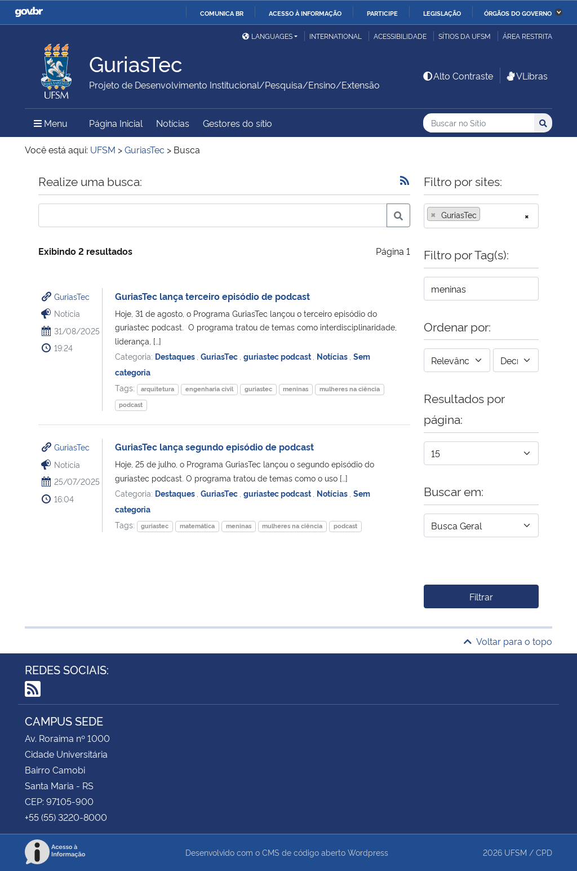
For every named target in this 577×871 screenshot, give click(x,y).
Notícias (172, 123)
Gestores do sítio (237, 123)
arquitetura (157, 388)
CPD (544, 852)
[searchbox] (486, 215)
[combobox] (481, 216)
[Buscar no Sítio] (479, 123)
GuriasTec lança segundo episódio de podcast (214, 446)
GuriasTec (72, 296)
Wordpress (368, 852)
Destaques (176, 356)
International (335, 36)
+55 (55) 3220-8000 (66, 817)
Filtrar (481, 596)
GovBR (29, 12)
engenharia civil (209, 388)
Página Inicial (116, 123)
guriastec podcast (278, 356)
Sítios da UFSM (464, 36)
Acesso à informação (305, 12)
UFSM (515, 852)
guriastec (258, 388)
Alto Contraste (457, 75)
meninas (295, 388)
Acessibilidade (400, 36)
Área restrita (527, 36)
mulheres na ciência (349, 388)
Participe (382, 12)
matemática (197, 525)
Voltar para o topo (508, 641)
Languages (267, 36)
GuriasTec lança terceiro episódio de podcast (212, 296)
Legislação (442, 12)
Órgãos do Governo (518, 12)
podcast (131, 404)
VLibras (526, 75)
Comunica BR (221, 12)
